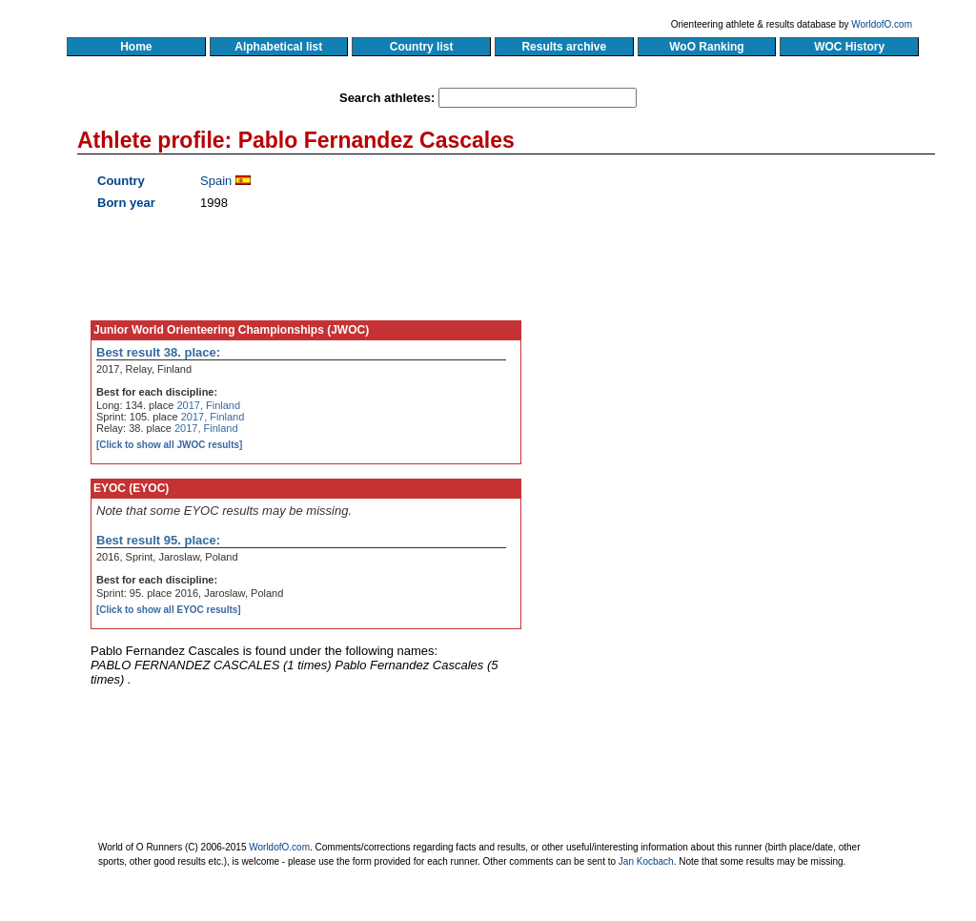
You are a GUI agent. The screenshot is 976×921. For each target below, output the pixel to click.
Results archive (564, 46)
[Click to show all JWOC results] (169, 445)
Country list (421, 46)
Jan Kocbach (646, 861)
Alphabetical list (279, 46)
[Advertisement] (752, 348)
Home (135, 46)
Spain (216, 181)
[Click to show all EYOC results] (168, 609)
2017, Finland (208, 405)
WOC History (848, 46)
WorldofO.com (881, 24)
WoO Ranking (707, 46)
